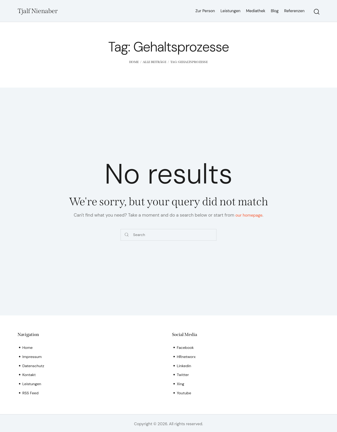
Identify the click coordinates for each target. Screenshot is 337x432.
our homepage (249, 215)
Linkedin (184, 365)
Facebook (186, 347)
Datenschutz (33, 365)
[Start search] (316, 11)
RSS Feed (30, 392)
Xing (181, 383)
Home (134, 62)
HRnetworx (187, 356)
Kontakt (29, 374)
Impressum (32, 356)
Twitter (183, 374)
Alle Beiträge (154, 62)
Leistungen (32, 383)
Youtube (184, 392)
